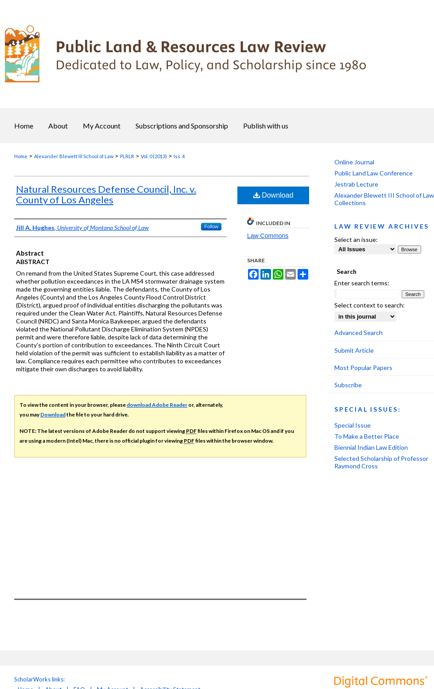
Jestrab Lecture (356, 184)
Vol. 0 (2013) (154, 156)
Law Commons (267, 235)
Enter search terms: (361, 283)
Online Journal (354, 162)
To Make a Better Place (366, 436)
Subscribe (348, 385)
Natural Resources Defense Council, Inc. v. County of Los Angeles (106, 194)
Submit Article (354, 350)
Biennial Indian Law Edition (371, 447)
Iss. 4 (179, 156)
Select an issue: (356, 239)
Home (20, 156)
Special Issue (352, 425)
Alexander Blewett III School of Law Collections (384, 198)
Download (273, 195)
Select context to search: (369, 305)
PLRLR (127, 156)
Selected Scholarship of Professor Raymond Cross (381, 462)
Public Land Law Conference (373, 173)
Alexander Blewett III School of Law (73, 156)
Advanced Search (358, 332)
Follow (211, 226)
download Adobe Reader (157, 404)
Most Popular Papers (363, 367)
